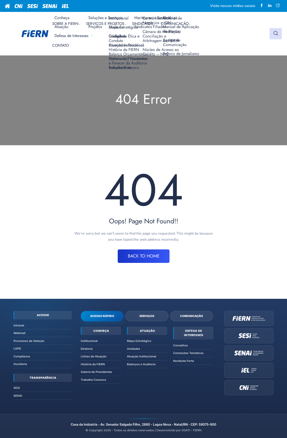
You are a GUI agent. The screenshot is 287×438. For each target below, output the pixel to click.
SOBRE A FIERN (65, 23)
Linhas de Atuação (94, 356)
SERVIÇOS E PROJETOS (105, 23)
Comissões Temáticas (188, 353)
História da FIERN (93, 364)
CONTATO (60, 45)
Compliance (21, 356)
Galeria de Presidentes (96, 372)
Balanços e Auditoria (141, 364)
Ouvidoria (20, 364)
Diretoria (87, 348)
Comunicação (191, 316)
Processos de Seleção (28, 341)
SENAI (17, 395)
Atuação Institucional (141, 356)
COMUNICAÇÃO (175, 23)
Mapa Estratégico (139, 341)
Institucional (89, 341)
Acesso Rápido (102, 316)
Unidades (133, 348)
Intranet (18, 325)
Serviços (146, 316)
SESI (16, 388)
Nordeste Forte (183, 361)
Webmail (19, 333)
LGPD (17, 348)
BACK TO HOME (143, 256)
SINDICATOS (142, 23)
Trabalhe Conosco (93, 379)
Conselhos (180, 345)
